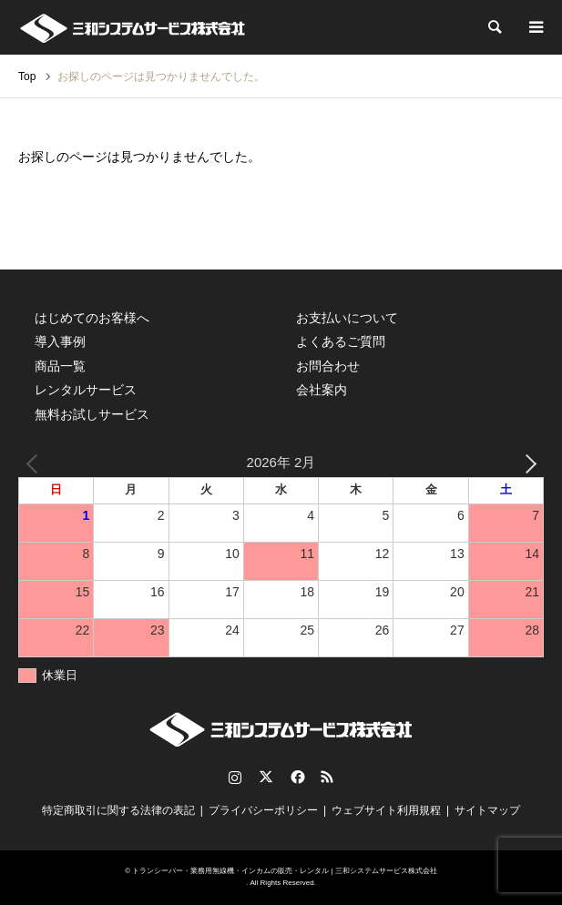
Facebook (296, 776)
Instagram (235, 776)
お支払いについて (347, 317)
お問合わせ (328, 366)
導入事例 (60, 341)
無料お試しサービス (92, 414)
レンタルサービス (86, 389)
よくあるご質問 (340, 341)
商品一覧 (60, 366)
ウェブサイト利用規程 (386, 810)
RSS (327, 776)
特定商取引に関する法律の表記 (118, 810)
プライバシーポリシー (263, 810)
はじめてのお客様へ (92, 317)
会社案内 (321, 389)
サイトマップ (487, 810)
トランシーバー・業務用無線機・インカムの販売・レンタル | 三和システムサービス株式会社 (284, 871)
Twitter (266, 776)
